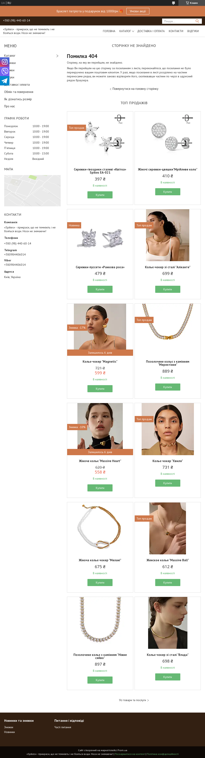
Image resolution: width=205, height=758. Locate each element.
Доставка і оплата (151, 31)
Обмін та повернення (18, 92)
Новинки (10, 63)
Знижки (9, 70)
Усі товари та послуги (132, 700)
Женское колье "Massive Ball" (168, 560)
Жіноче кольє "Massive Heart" (100, 460)
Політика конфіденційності (163, 753)
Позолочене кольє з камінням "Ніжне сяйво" (100, 656)
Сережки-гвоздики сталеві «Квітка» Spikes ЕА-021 (100, 171)
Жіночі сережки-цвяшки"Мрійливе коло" (167, 169)
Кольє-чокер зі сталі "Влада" (167, 654)
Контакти (176, 31)
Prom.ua (122, 750)
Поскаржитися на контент (130, 753)
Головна (109, 31)
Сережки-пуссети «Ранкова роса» (100, 267)
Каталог (125, 31)
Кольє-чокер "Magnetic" (100, 361)
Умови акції (138, 11)
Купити (100, 195)
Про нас (9, 106)
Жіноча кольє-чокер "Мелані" (100, 560)
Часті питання (62, 727)
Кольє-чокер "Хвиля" (167, 460)
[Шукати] (197, 21)
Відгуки (193, 31)
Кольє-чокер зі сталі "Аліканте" (167, 267)
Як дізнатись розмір (18, 99)
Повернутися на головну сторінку (135, 89)
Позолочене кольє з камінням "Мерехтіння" (167, 363)
